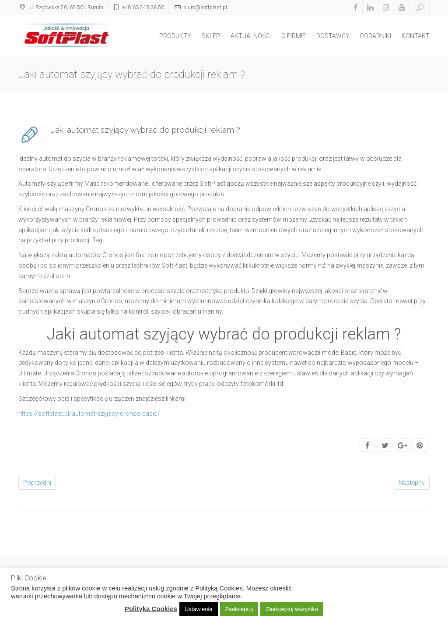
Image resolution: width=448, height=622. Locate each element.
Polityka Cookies (151, 608)
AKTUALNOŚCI (251, 35)
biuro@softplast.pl (205, 7)
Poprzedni (37, 482)
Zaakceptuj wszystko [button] (292, 609)
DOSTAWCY (333, 35)
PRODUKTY (175, 35)
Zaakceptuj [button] (239, 609)
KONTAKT (416, 35)
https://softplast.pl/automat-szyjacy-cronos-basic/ (89, 413)
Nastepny (412, 482)
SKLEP (211, 35)
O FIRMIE (293, 35)
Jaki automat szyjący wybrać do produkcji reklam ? (145, 129)
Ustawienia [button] (199, 609)
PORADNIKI (375, 35)
